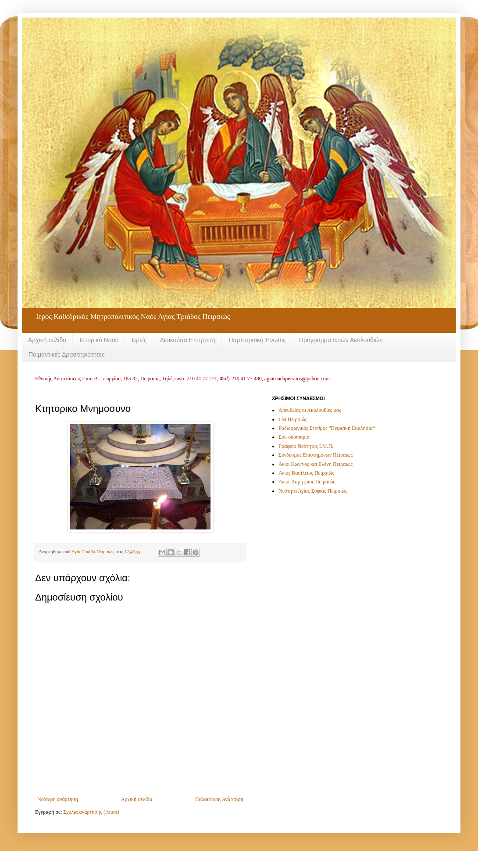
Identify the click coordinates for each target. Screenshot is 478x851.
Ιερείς (139, 339)
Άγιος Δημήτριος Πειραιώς (306, 482)
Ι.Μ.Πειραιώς (292, 419)
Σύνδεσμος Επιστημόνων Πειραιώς (315, 455)
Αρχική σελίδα (47, 339)
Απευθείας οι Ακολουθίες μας (309, 410)
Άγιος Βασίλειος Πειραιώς (306, 473)
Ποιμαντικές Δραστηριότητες (67, 354)
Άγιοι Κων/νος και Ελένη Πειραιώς (315, 464)
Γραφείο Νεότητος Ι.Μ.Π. (305, 446)
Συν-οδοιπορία (294, 437)
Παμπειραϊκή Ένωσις (257, 339)
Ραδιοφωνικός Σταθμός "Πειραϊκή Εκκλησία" (326, 428)
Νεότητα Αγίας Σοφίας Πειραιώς (312, 491)
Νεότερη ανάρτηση (57, 799)
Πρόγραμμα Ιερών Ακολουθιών (341, 339)
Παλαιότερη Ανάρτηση (219, 799)
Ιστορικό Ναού (98, 339)
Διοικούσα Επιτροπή (187, 339)
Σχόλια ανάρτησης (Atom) (91, 812)
